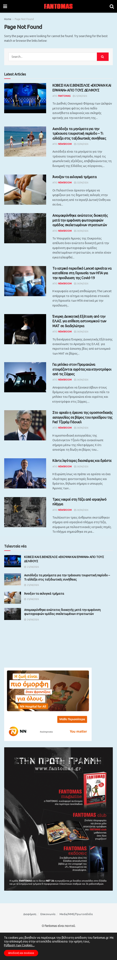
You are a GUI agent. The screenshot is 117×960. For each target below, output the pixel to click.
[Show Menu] (5, 6)
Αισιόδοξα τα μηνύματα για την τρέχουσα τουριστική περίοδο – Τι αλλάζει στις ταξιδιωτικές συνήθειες (79, 133)
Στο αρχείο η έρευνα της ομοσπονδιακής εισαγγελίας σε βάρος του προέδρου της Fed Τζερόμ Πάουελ (82, 417)
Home (7, 19)
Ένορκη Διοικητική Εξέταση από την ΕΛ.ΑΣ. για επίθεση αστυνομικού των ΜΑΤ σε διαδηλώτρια (79, 321)
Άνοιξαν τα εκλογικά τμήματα (74, 177)
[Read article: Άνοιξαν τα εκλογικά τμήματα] (25, 190)
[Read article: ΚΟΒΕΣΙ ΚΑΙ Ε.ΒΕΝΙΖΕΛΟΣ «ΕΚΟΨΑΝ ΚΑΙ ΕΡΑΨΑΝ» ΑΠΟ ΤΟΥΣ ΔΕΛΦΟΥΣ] (25, 98)
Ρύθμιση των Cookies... (19, 945)
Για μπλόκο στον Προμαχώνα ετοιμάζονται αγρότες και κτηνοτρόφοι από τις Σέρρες (81, 369)
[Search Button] (112, 6)
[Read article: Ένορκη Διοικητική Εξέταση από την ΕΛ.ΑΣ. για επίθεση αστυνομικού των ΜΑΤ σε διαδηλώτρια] (25, 329)
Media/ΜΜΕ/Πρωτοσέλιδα (76, 914)
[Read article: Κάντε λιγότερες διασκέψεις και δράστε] (25, 473)
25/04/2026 (80, 96)
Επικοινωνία (47, 914)
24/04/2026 (81, 231)
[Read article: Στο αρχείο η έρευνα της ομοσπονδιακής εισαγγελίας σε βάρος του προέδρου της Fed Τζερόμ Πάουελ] (25, 425)
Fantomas (64, 96)
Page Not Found (24, 19)
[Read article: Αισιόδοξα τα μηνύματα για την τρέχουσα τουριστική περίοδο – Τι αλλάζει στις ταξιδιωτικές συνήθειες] (25, 141)
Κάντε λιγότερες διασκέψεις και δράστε (82, 461)
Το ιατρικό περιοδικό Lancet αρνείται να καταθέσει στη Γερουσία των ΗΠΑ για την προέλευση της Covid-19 (82, 273)
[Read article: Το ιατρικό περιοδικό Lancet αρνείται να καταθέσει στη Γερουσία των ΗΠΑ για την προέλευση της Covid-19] (25, 281)
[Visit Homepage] (58, 6)
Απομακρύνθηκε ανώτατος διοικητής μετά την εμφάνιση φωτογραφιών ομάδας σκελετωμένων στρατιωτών (80, 220)
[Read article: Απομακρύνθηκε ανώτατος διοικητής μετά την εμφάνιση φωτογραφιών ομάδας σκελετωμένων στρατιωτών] (25, 228)
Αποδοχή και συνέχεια (21, 953)
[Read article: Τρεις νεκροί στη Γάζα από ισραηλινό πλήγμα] (25, 512)
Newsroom (65, 144)
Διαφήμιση (29, 914)
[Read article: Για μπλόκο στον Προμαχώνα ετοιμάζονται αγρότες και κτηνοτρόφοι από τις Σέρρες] (25, 377)
